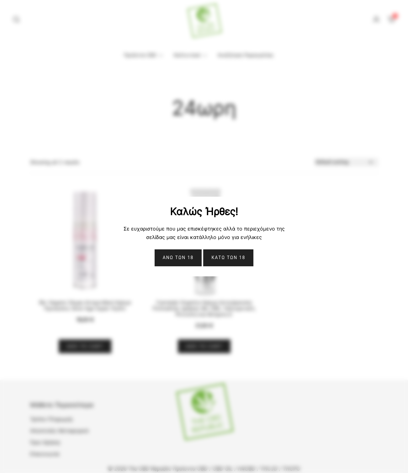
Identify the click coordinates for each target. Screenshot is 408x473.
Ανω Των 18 (178, 257)
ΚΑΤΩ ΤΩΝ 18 (228, 257)
